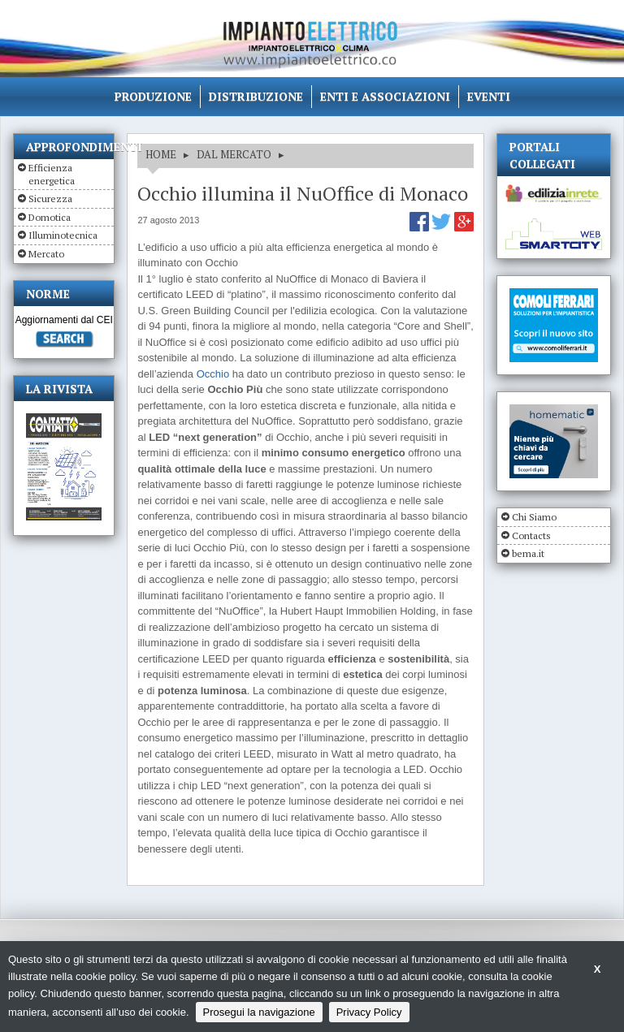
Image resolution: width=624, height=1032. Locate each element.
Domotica (49, 217)
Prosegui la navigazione (259, 1012)
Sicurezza (50, 198)
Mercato (46, 254)
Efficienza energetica (51, 174)
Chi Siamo (534, 517)
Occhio (213, 374)
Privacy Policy (369, 1012)
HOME (160, 154)
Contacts (531, 535)
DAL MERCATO (234, 154)
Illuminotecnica (63, 235)
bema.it (528, 553)
